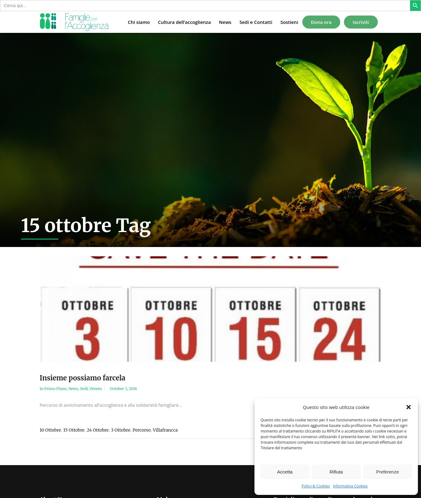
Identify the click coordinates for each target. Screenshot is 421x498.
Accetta (285, 471)
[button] (408, 407)
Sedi (84, 388)
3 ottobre (120, 430)
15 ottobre (74, 430)
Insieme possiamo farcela (83, 378)
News (73, 388)
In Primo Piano (53, 388)
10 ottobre (50, 430)
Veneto (95, 388)
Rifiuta (336, 471)
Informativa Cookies (350, 486)
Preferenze (387, 471)
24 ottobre (98, 430)
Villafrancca (165, 430)
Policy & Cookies (316, 486)
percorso (142, 430)
